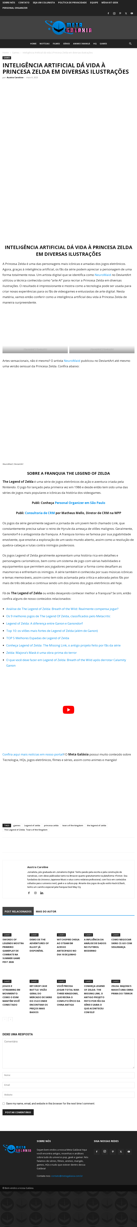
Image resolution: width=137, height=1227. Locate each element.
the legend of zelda (96, 825)
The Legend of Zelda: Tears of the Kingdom (25, 829)
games (16, 825)
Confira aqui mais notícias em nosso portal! (33, 754)
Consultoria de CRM (40, 513)
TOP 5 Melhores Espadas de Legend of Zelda (37, 638)
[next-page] (10, 1019)
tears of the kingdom (72, 825)
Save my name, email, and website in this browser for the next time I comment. (50, 1103)
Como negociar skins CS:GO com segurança (121, 943)
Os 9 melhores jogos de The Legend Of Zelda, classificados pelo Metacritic (58, 616)
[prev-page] (4, 1019)
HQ (95, 43)
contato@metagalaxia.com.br (67, 1175)
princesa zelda (51, 825)
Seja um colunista (44, 2)
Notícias (45, 43)
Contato (23, 2)
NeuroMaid (103, 275)
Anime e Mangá (81, 43)
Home (33, 43)
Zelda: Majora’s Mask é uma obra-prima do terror (41, 653)
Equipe (94, 2)
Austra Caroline (15, 77)
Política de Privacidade (72, 2)
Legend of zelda (32, 825)
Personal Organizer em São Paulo (80, 503)
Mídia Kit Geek (110, 2)
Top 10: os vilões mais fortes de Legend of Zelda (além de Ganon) (52, 631)
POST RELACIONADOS (18, 911)
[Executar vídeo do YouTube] (68, 710)
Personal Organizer (14, 7)
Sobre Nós (8, 2)
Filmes (56, 43)
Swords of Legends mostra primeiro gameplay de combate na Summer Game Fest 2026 (13, 951)
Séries (66, 43)
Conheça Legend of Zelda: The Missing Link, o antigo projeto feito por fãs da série (63, 645)
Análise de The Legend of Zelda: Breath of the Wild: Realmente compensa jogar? (62, 609)
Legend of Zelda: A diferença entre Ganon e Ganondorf (44, 623)
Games (103, 43)
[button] (130, 43)
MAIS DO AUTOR (46, 911)
